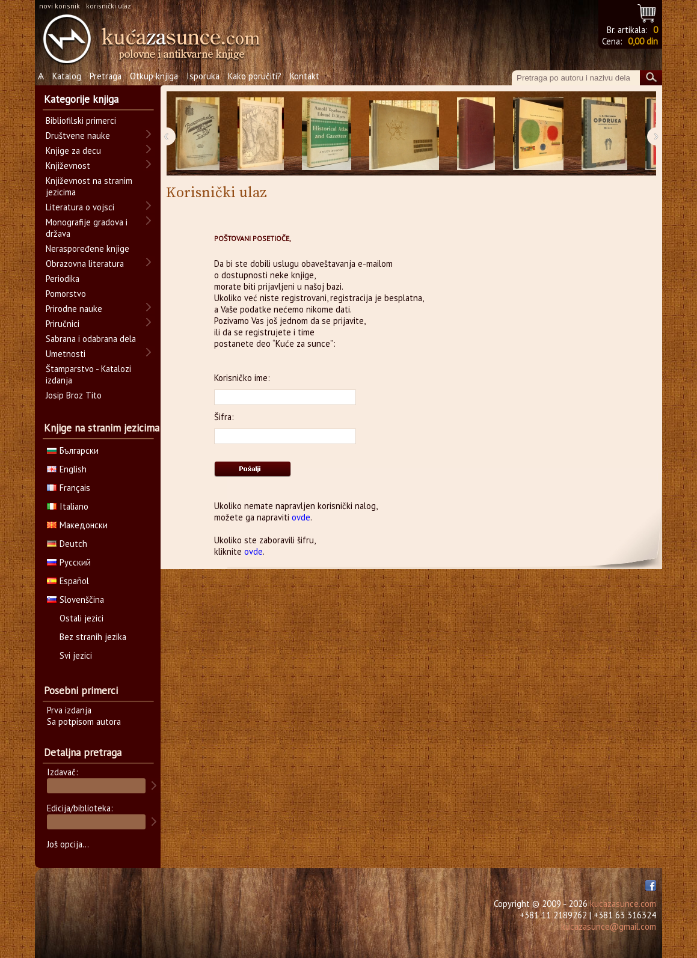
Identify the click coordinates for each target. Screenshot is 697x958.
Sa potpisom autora (84, 721)
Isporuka (203, 76)
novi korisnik (59, 5)
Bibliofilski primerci (81, 120)
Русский (69, 562)
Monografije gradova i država (86, 227)
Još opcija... (68, 844)
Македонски (77, 525)
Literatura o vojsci (80, 207)
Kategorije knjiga (81, 99)
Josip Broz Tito (74, 395)
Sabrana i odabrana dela (91, 338)
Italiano (67, 506)
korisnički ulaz (108, 5)
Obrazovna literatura (85, 263)
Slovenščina (75, 599)
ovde (301, 517)
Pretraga (105, 76)
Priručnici (62, 323)
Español (68, 581)
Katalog (66, 76)
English (67, 469)
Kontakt (304, 76)
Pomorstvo (66, 293)
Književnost (68, 165)
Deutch (67, 543)
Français (68, 487)
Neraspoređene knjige (87, 248)
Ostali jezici (81, 618)
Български (73, 450)
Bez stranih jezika (93, 636)
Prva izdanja (69, 710)
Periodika (62, 278)
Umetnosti (65, 353)
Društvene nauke (78, 135)
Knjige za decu (73, 150)
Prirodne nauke (74, 308)
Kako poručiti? (254, 76)
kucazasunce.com (623, 903)
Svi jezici (76, 655)
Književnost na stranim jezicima (89, 186)
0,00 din (643, 41)
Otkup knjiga (154, 76)
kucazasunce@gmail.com (608, 926)
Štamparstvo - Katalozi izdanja (88, 374)
